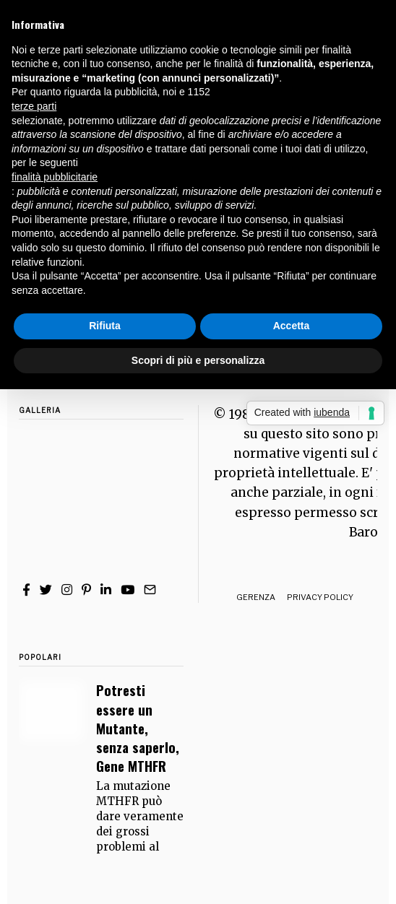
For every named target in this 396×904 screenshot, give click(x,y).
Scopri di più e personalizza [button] (198, 360)
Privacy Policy (320, 597)
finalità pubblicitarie (55, 177)
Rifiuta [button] (105, 325)
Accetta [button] (291, 325)
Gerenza (255, 597)
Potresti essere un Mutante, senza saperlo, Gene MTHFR (137, 727)
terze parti (34, 106)
